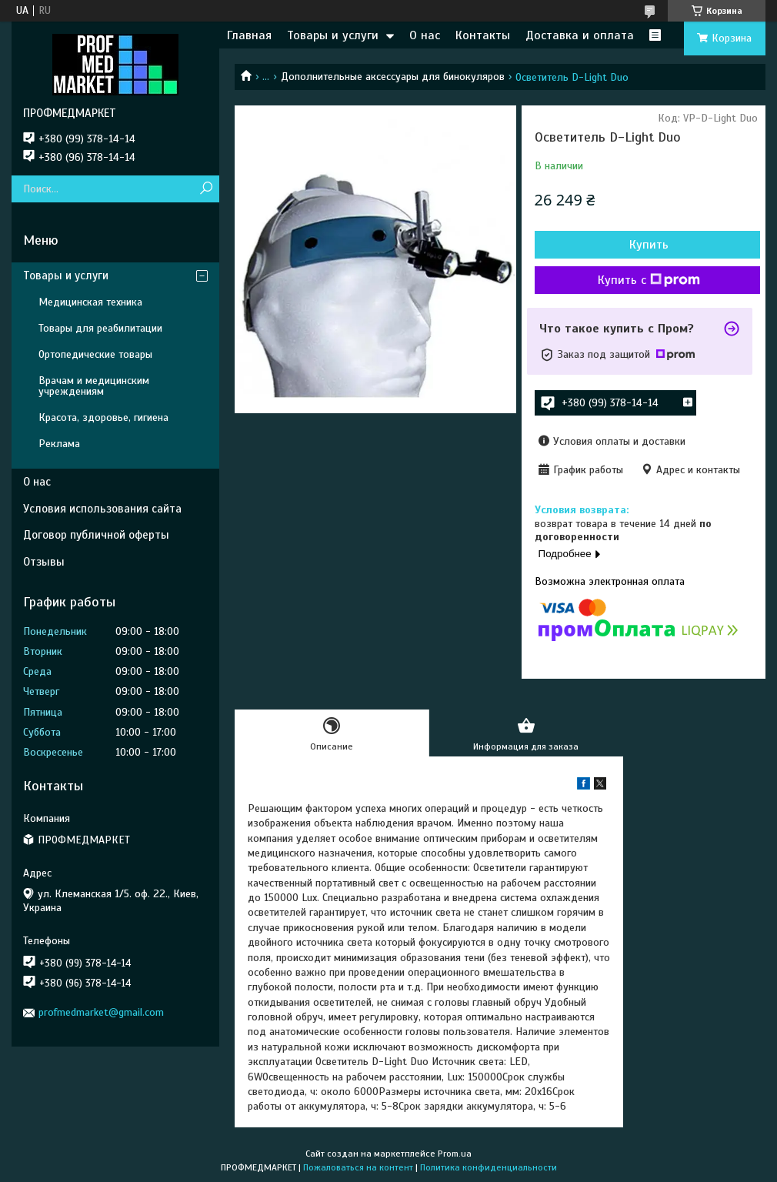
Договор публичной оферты (96, 535)
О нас (424, 35)
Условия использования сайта (102, 509)
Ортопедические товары (95, 354)
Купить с (649, 280)
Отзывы (44, 562)
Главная (249, 35)
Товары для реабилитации (100, 328)
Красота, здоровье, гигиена (103, 417)
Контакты (482, 35)
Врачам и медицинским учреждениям (93, 386)
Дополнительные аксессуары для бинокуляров (393, 76)
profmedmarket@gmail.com (101, 1012)
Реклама (59, 443)
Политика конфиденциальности (488, 1167)
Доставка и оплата (579, 35)
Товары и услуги (332, 35)
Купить (649, 244)
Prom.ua (455, 1153)
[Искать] (205, 188)
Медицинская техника (90, 302)
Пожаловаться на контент (358, 1167)
